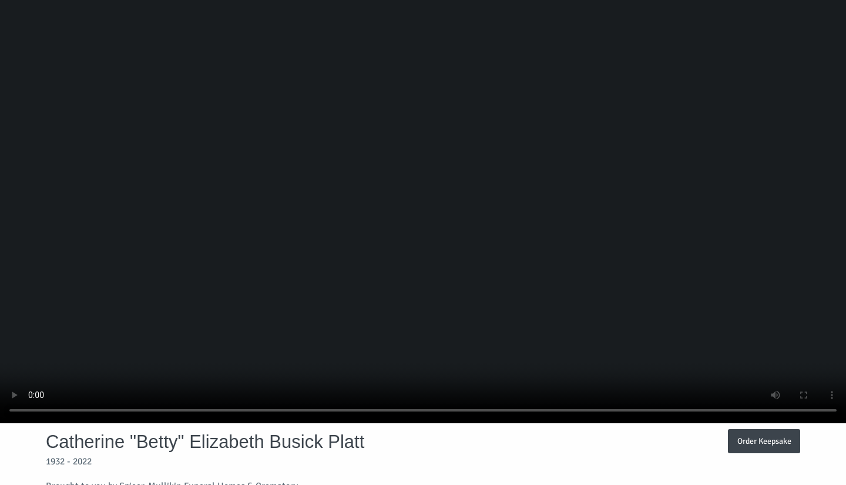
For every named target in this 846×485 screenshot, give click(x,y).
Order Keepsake (764, 441)
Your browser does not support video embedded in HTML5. (423, 211)
